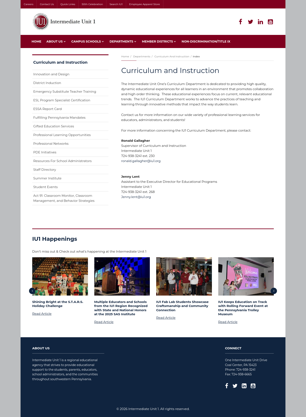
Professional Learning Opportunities (62, 135)
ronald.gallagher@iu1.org (141, 161)
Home (125, 56)
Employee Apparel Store (144, 4)
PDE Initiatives (44, 152)
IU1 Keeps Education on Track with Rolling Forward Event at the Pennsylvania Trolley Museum (243, 308)
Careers (28, 4)
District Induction (47, 83)
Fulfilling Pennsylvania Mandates (59, 118)
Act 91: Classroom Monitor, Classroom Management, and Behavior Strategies (64, 198)
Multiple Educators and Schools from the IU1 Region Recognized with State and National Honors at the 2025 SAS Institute (121, 308)
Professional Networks (50, 144)
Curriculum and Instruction (171, 56)
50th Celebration (92, 4)
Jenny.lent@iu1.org (136, 197)
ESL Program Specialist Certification (61, 100)
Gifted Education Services (53, 126)
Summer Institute (47, 178)
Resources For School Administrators (62, 161)
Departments (141, 56)
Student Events (45, 187)
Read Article (41, 314)
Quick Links (67, 4)
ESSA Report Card (54, 109)
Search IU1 (116, 4)
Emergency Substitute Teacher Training (64, 91)
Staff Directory (44, 170)
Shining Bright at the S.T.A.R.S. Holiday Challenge (57, 304)
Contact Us (47, 4)
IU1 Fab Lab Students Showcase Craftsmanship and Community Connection (182, 306)
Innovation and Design (51, 74)
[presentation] (32, 291)
